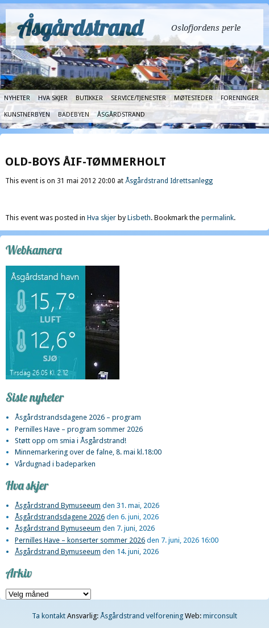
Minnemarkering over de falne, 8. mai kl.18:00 (88, 452)
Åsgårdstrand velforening (141, 616)
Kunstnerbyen (27, 114)
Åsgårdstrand (80, 27)
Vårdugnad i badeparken (55, 464)
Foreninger (240, 98)
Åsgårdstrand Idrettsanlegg (169, 181)
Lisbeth (139, 217)
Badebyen (73, 114)
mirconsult (220, 616)
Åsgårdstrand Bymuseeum (58, 505)
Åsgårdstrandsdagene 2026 (60, 517)
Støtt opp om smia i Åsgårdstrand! (70, 440)
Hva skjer (53, 98)
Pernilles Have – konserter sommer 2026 (80, 540)
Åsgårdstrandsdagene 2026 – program (78, 417)
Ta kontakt (48, 616)
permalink (217, 217)
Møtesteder (193, 98)
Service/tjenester (138, 98)
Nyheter (17, 98)
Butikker (89, 98)
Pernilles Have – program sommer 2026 (79, 429)
